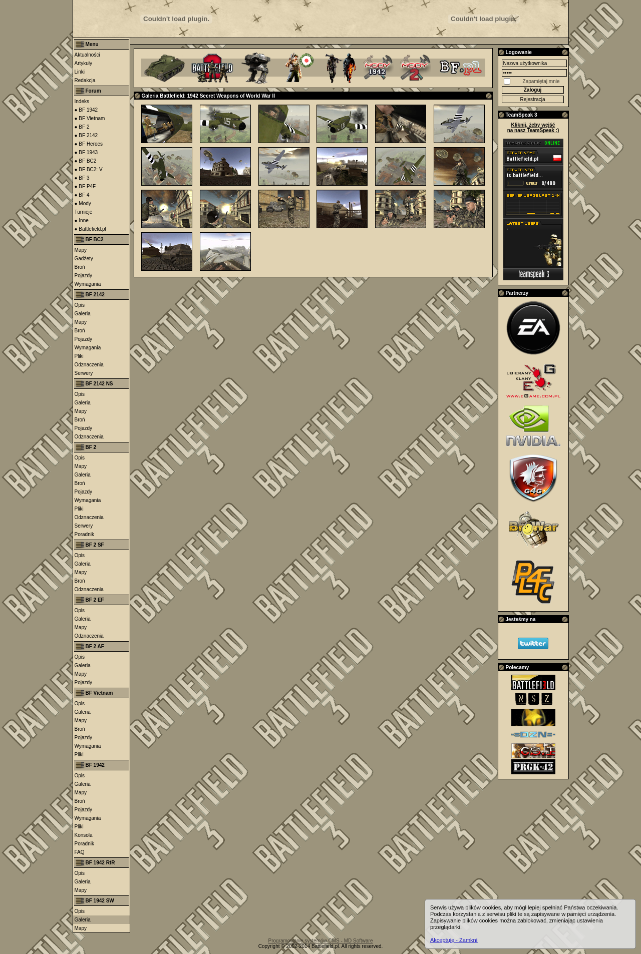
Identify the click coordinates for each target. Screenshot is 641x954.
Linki (80, 72)
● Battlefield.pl (90, 229)
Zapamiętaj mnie (541, 81)
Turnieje (84, 212)
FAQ (80, 852)
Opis (80, 305)
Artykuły (84, 63)
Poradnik (84, 534)
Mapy (81, 250)
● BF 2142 (86, 135)
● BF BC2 (86, 161)
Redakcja (85, 80)
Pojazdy (84, 275)
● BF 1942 (86, 110)
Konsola (84, 835)
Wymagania (88, 284)
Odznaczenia (89, 364)
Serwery (84, 373)
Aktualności (87, 55)
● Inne (82, 220)
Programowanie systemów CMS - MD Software (320, 940)
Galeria (83, 313)
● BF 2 (82, 127)
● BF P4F (85, 186)
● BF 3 (82, 178)
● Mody (83, 203)
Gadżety (84, 258)
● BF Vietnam (90, 118)
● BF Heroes (89, 144)
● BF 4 (82, 195)
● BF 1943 (86, 152)
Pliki (79, 356)
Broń (80, 267)
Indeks (82, 101)
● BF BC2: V (89, 169)
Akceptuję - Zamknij (454, 940)
